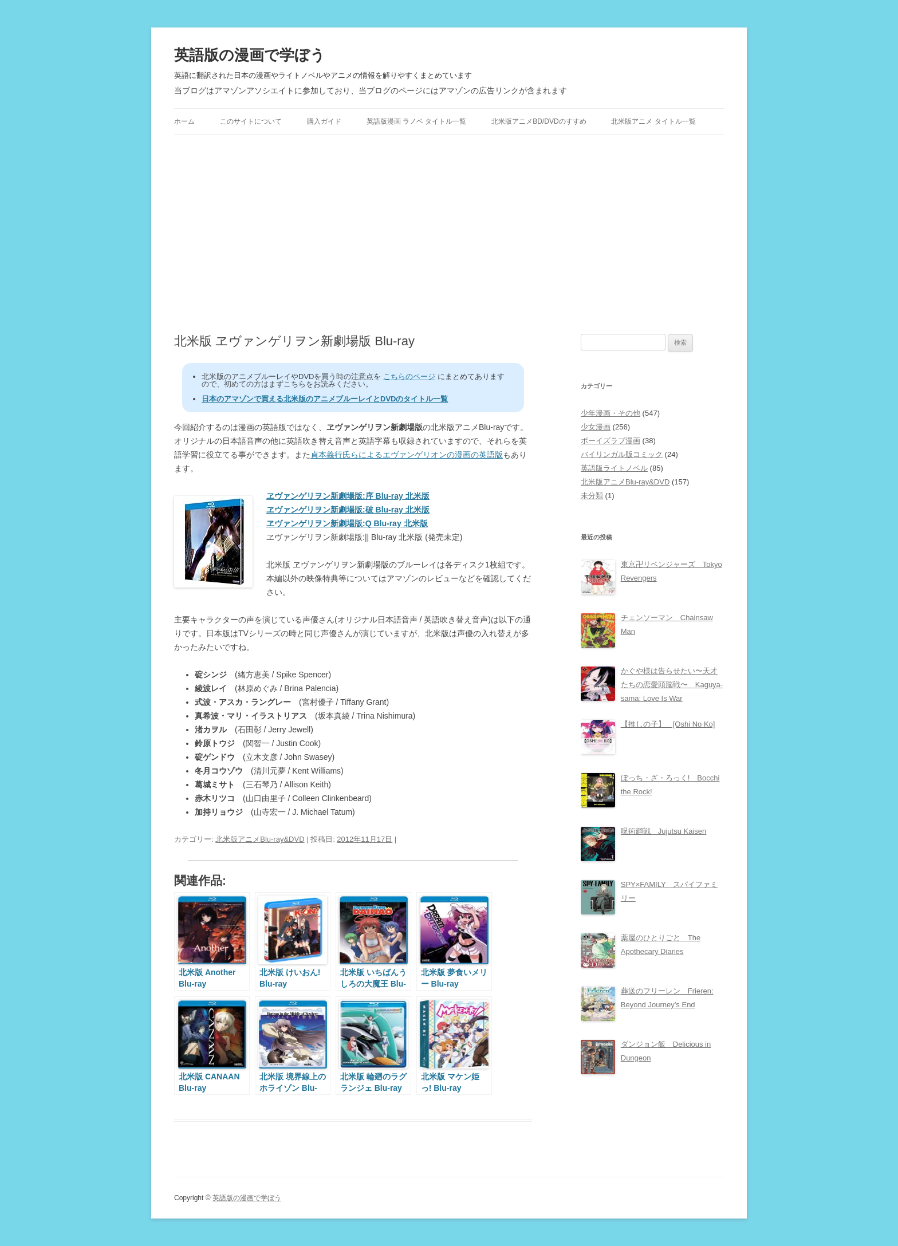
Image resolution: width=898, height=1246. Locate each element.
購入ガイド (324, 121)
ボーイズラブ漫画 (610, 440)
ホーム (184, 121)
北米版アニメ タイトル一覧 (653, 121)
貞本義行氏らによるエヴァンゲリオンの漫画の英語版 (406, 454)
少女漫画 (596, 427)
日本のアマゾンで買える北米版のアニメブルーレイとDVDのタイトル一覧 (325, 399)
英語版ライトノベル (614, 468)
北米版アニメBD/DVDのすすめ (538, 121)
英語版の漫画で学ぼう (249, 55)
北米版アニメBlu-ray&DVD (259, 839)
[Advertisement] (449, 234)
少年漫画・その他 (610, 413)
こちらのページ (409, 376)
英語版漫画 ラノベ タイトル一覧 (417, 121)
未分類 (592, 495)
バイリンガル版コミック (622, 454)
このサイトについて (251, 121)
